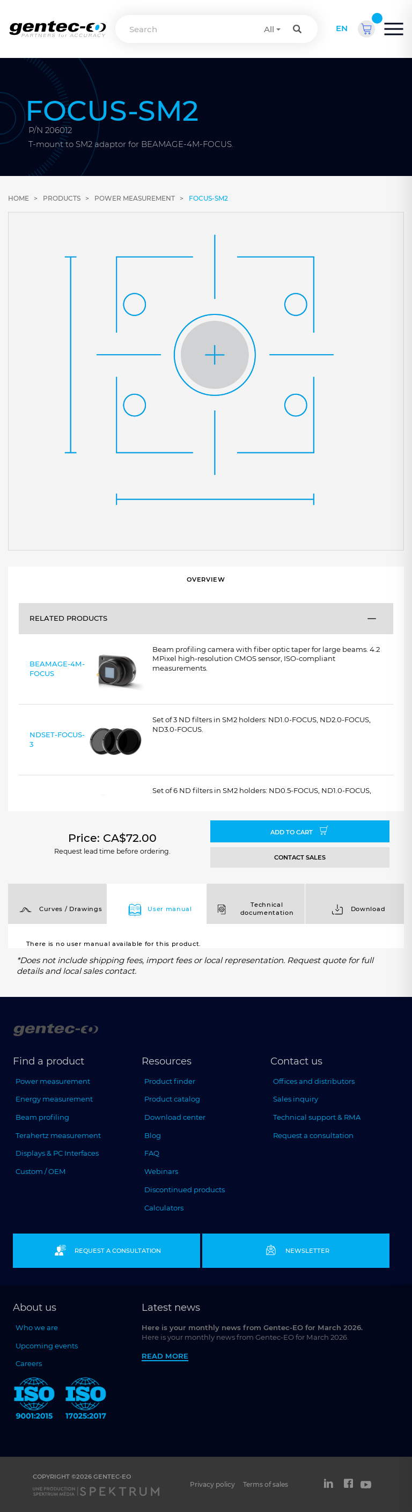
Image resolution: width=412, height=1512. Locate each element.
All (269, 29)
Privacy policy (212, 1484)
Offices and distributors (314, 1081)
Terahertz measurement (58, 1135)
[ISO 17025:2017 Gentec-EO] (85, 1400)
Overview (206, 579)
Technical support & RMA (316, 1117)
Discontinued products (184, 1189)
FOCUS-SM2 (208, 198)
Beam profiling (42, 1117)
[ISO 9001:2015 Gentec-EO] (34, 1400)
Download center (174, 1117)
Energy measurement (54, 1099)
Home (18, 198)
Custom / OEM (41, 1171)
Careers (29, 1363)
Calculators (163, 1207)
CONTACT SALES (300, 857)
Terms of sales (265, 1484)
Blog (152, 1135)
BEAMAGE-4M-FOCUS (87, 671)
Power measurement (134, 198)
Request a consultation (313, 1135)
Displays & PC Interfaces (57, 1153)
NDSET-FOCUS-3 (87, 742)
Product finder (169, 1081)
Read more (165, 1356)
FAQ (151, 1153)
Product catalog (172, 1099)
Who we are (37, 1327)
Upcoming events (47, 1345)
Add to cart (299, 831)
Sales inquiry (295, 1099)
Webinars (161, 1171)
